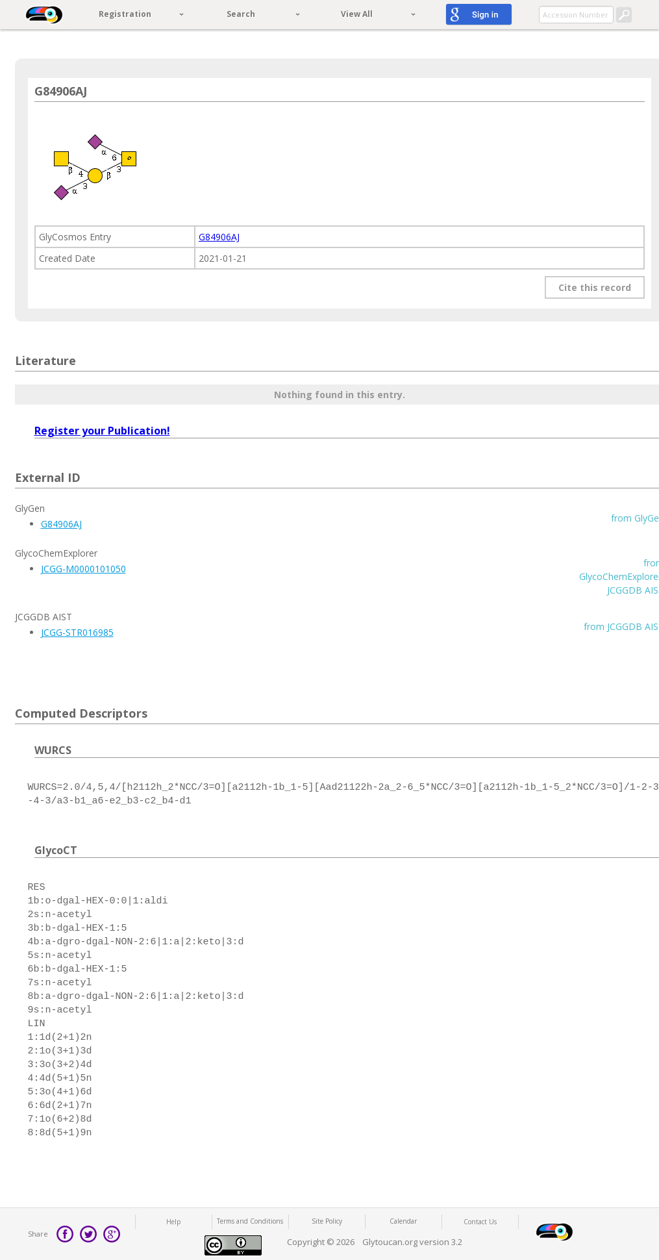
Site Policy (327, 1221)
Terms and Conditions (250, 1221)
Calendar (403, 1221)
